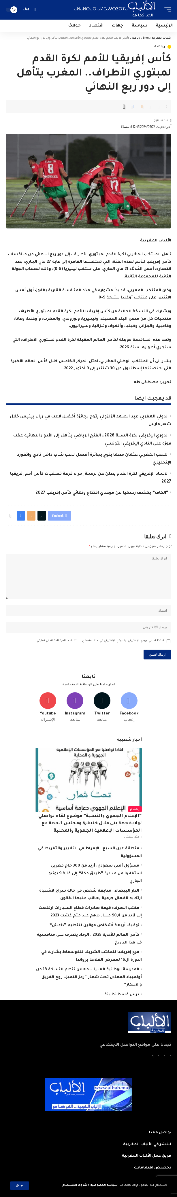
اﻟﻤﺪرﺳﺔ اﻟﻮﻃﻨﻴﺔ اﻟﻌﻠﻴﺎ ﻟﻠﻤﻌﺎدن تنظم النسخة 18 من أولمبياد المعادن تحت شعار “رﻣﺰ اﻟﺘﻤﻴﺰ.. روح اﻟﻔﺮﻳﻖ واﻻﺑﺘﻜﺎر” (89, 977)
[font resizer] (27, 10)
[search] (34, 9)
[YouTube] (158, 1057)
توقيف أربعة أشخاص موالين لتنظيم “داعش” (94, 925)
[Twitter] (102, 707)
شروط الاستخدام (74, 1185)
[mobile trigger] (166, 10)
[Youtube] (48, 707)
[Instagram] (75, 707)
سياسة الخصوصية (103, 1185)
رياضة (160, 47)
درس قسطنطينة (121, 994)
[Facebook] (129, 707)
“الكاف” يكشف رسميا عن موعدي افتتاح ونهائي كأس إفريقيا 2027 (102, 493)
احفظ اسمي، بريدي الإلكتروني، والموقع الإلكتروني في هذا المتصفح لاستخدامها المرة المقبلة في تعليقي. (100, 640)
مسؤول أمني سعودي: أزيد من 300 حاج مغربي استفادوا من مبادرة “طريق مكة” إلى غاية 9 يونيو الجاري (95, 873)
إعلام (135, 809)
